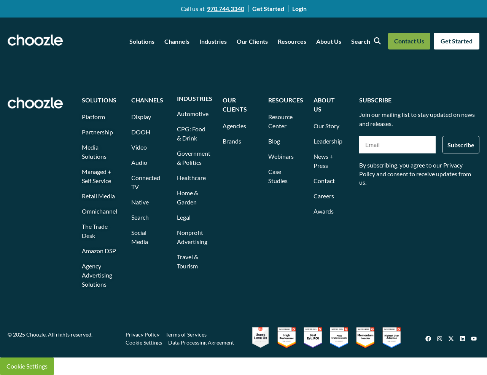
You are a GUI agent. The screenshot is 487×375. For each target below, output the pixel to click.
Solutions (141, 41)
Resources (292, 41)
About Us (328, 41)
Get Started (268, 8)
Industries (213, 41)
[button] (143, 41)
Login (299, 8)
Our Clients (252, 41)
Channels (176, 41)
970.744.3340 (225, 8)
